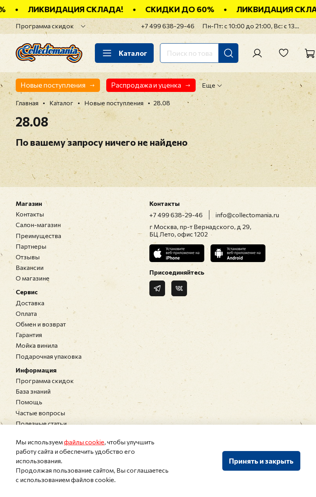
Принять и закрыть (261, 461)
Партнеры (31, 246)
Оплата (26, 313)
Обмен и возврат (41, 324)
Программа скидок (45, 25)
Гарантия (29, 334)
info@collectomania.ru (247, 214)
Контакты (30, 214)
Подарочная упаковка (49, 356)
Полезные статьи (41, 423)
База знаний (33, 391)
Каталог (124, 53)
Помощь (29, 401)
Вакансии (30, 267)
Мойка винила (37, 345)
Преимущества (38, 235)
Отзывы (28, 256)
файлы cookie (84, 442)
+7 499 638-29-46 (167, 25)
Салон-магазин (38, 224)
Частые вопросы (40, 412)
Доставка (30, 302)
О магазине (32, 278)
